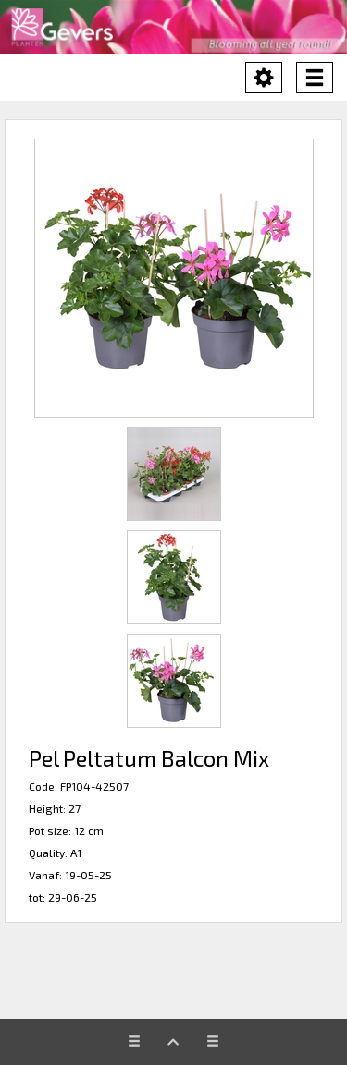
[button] (173, 278)
